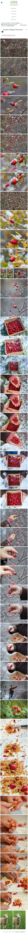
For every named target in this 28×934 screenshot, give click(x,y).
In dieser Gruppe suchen (8, 35)
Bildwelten (13, 8)
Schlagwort (12, 30)
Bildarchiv (13, 19)
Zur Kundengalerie (23, 24)
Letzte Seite (22, 932)
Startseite (5, 30)
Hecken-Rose (19, 30)
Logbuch (13, 16)
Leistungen (13, 11)
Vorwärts (17, 932)
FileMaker (13, 14)
